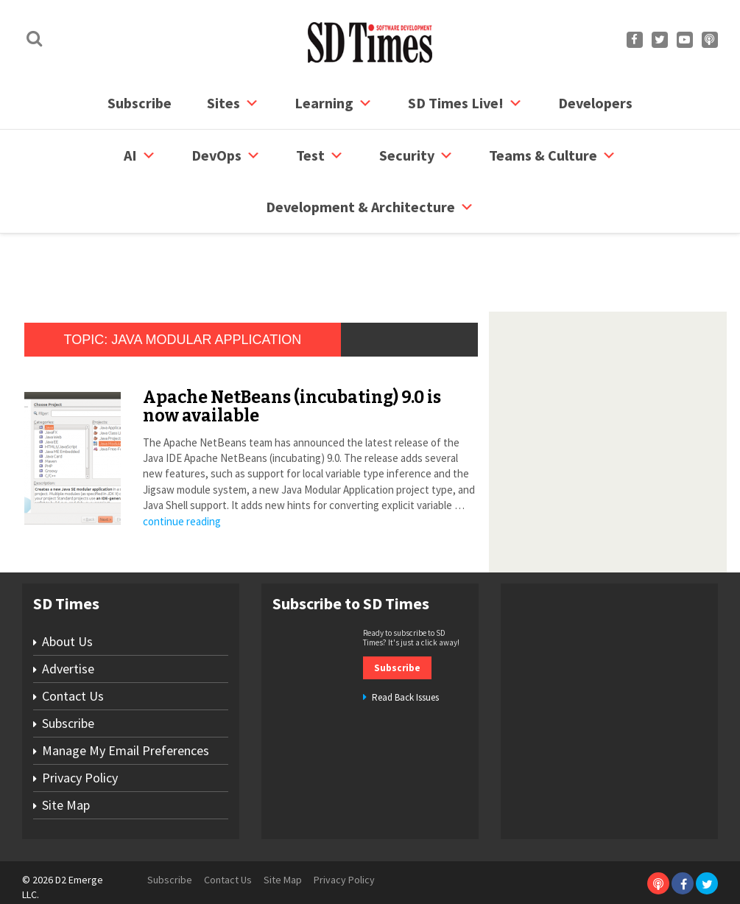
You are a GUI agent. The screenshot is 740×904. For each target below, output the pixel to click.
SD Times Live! (465, 103)
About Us (67, 603)
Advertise (68, 630)
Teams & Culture (552, 155)
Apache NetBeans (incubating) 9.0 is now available (292, 368)
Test (320, 155)
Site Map (66, 766)
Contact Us (73, 657)
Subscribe (140, 103)
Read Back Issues (405, 659)
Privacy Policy (80, 739)
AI (140, 155)
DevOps (226, 155)
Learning (334, 103)
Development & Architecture (370, 207)
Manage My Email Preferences (125, 712)
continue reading (182, 483)
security (416, 155)
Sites (233, 103)
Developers (595, 103)
